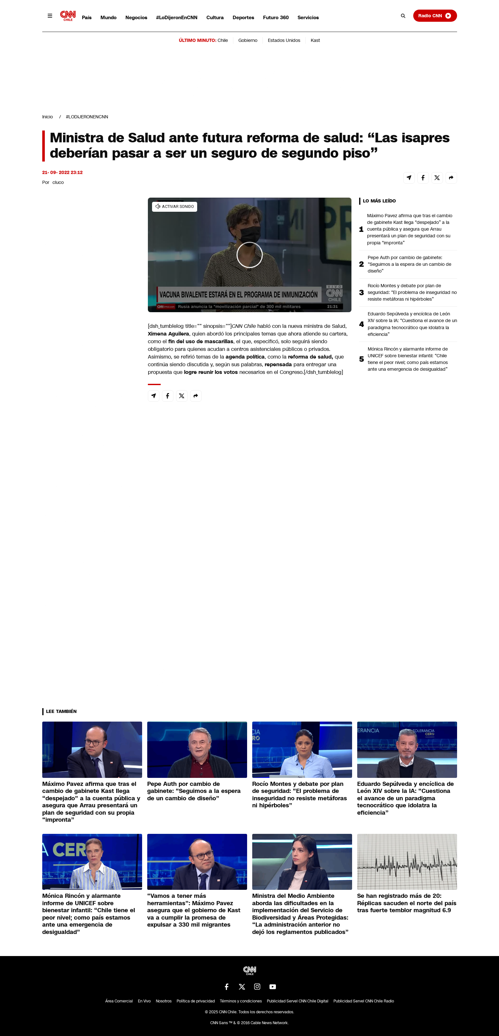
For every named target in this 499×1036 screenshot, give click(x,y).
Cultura (215, 17)
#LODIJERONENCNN (87, 117)
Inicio (47, 117)
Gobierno (247, 40)
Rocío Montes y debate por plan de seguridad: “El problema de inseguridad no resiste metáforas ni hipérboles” (412, 292)
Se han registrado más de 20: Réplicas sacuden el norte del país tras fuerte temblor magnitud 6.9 (406, 903)
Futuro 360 (276, 17)
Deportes (243, 17)
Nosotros (164, 1001)
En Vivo (144, 1001)
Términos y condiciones (241, 1001)
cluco (58, 182)
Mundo (109, 17)
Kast (315, 40)
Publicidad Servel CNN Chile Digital (297, 1001)
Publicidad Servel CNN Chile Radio (364, 1001)
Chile (223, 40)
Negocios (136, 17)
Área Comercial (119, 1001)
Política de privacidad (196, 1001)
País (87, 17)
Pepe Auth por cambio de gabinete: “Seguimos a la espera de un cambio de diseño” (409, 264)
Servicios (308, 17)
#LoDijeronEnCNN (176, 17)
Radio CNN (435, 15)
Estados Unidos (284, 40)
